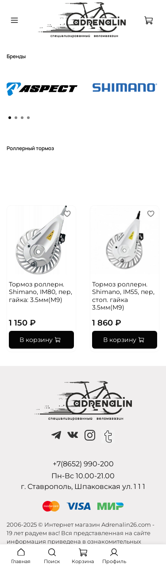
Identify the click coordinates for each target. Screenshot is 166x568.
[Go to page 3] (22, 117)
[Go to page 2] (16, 117)
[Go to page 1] (9, 117)
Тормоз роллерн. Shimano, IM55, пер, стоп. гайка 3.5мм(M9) (123, 296)
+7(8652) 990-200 (83, 464)
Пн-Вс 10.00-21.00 (83, 476)
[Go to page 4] (28, 117)
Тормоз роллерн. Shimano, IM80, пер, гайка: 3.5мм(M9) (40, 292)
